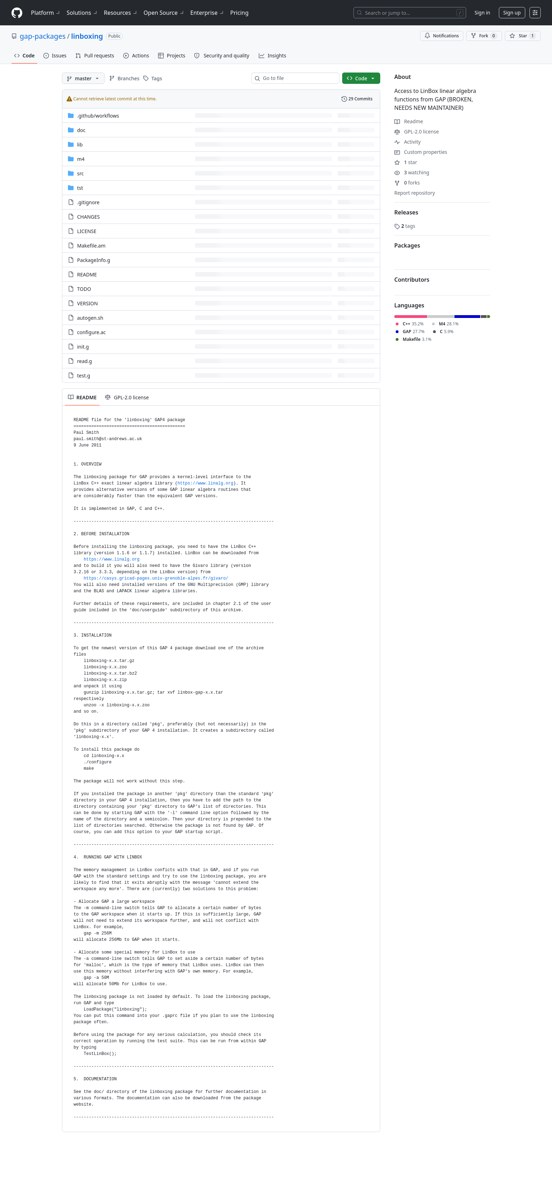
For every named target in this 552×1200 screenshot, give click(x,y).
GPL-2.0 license (416, 131)
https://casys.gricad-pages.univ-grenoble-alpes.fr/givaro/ (156, 578)
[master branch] (83, 78)
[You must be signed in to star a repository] (523, 36)
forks (407, 182)
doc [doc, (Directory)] (81, 130)
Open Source (164, 13)
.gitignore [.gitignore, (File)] (88, 202)
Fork (484, 35)
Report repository (414, 192)
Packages (407, 245)
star (405, 162)
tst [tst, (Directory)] (80, 188)
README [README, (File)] (87, 274)
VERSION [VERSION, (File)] (87, 303)
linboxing (87, 36)
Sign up (512, 12)
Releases (406, 212)
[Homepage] (17, 13)
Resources (121, 13)
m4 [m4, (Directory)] (80, 159)
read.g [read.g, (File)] (84, 361)
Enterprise (207, 13)
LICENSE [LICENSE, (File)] (86, 231)
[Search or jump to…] (410, 12)
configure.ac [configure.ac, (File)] (91, 332)
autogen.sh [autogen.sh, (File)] (90, 317)
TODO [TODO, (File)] (84, 289)
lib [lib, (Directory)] (80, 144)
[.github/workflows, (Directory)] (98, 115)
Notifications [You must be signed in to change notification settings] (442, 36)
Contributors (411, 279)
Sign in (482, 12)
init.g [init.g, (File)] (83, 346)
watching (411, 172)
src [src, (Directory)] (80, 173)
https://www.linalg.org (205, 483)
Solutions (82, 13)
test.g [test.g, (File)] (83, 375)
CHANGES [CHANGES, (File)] (88, 216)
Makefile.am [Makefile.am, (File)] (91, 245)
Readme (408, 121)
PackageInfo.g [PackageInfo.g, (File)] (93, 260)
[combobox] (298, 78)
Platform (46, 13)
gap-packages (42, 36)
